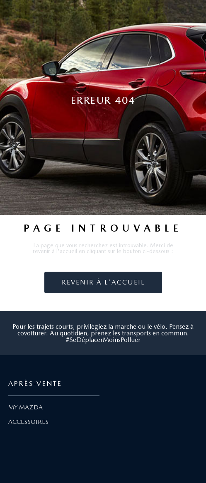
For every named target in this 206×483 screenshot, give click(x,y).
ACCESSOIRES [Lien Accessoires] (28, 422)
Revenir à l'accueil (103, 282)
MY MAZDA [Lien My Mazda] (25, 407)
